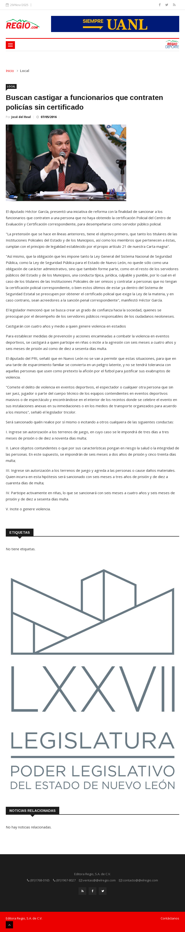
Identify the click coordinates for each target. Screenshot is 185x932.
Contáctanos (170, 918)
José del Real (21, 117)
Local (11, 86)
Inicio (10, 70)
